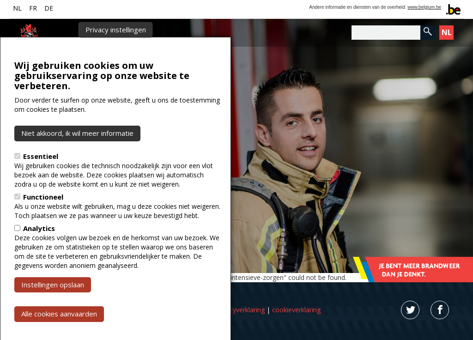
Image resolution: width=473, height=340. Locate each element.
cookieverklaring (296, 309)
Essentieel (40, 183)
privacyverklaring (240, 309)
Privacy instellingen (115, 57)
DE (48, 8)
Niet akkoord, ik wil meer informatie (77, 160)
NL (17, 8)
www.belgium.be (424, 7)
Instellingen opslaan (52, 311)
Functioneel (43, 224)
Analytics (39, 255)
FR (33, 8)
